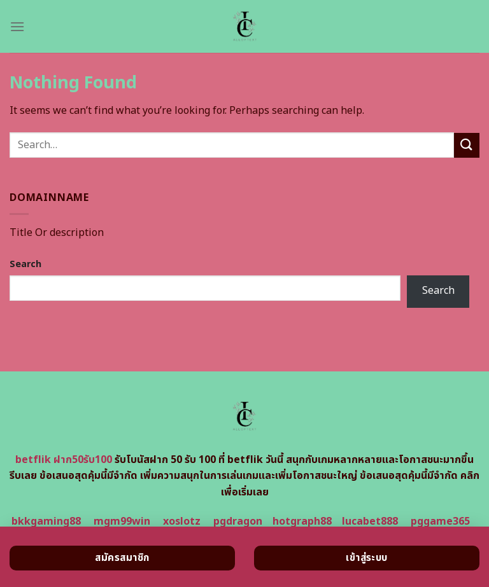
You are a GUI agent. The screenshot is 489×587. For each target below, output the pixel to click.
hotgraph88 (302, 521)
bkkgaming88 (46, 521)
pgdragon (237, 521)
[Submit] (466, 145)
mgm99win (122, 521)
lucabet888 (370, 521)
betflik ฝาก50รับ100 (63, 459)
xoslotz (182, 521)
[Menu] (17, 26)
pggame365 (440, 521)
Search (25, 264)
